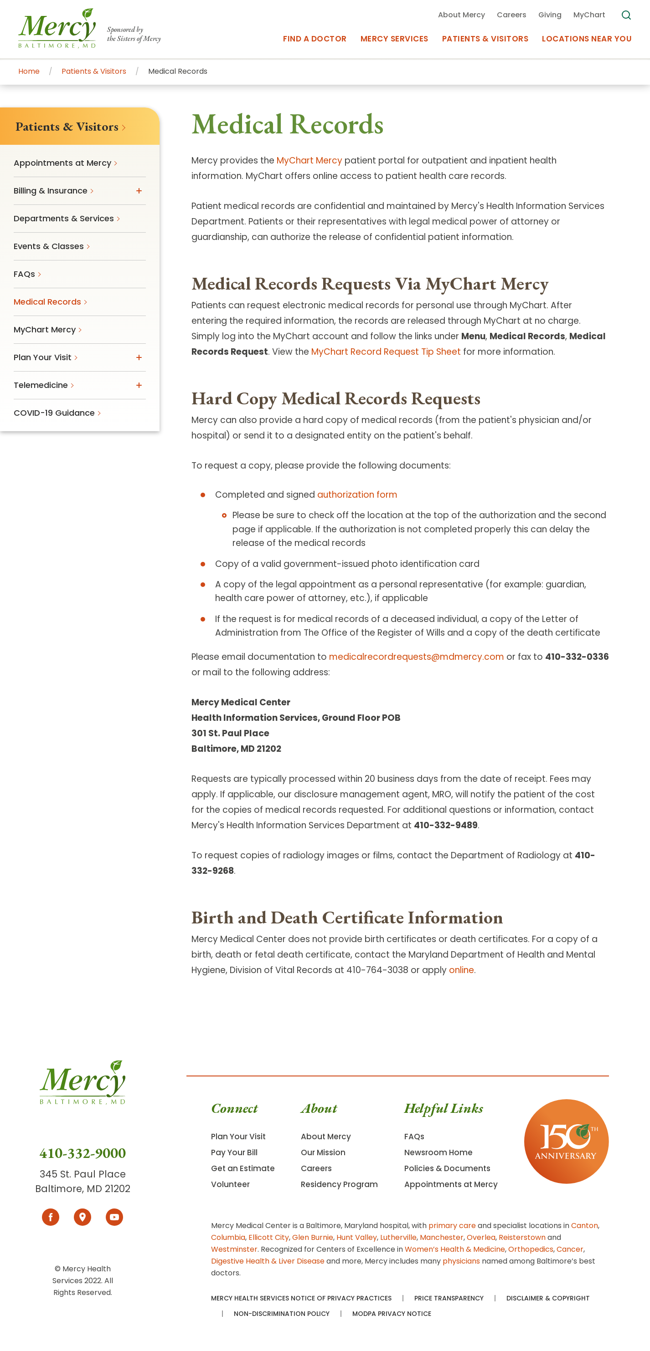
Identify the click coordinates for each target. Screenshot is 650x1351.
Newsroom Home (438, 1152)
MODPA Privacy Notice (391, 1313)
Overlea (481, 1237)
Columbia (228, 1237)
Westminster (234, 1249)
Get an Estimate (243, 1168)
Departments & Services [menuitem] (64, 218)
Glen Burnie (312, 1237)
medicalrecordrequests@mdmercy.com (416, 657)
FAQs (414, 1136)
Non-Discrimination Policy (282, 1313)
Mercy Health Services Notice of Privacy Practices (301, 1298)
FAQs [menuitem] (24, 274)
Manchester (442, 1237)
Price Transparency (449, 1298)
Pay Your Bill (234, 1152)
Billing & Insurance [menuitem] (51, 190)
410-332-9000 (82, 1152)
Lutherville (398, 1237)
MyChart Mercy (309, 160)
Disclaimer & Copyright (548, 1298)
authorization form (357, 495)
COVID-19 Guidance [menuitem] (54, 412)
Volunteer (230, 1184)
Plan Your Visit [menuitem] (43, 357)
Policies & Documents (447, 1168)
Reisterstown (522, 1237)
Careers (316, 1168)
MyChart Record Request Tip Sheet (386, 352)
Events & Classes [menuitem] (49, 246)
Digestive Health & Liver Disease (268, 1261)
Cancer (570, 1249)
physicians (461, 1261)
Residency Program (339, 1184)
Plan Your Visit (238, 1136)
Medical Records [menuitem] (47, 301)
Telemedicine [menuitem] (41, 385)
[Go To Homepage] (82, 1102)
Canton (584, 1225)
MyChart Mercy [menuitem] (45, 329)
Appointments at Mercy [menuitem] (62, 162)
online (461, 970)
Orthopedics (530, 1249)
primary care (452, 1225)
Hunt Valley (356, 1237)
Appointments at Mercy (451, 1184)
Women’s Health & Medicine (455, 1249)
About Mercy (326, 1136)
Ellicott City (268, 1237)
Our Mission (323, 1152)
